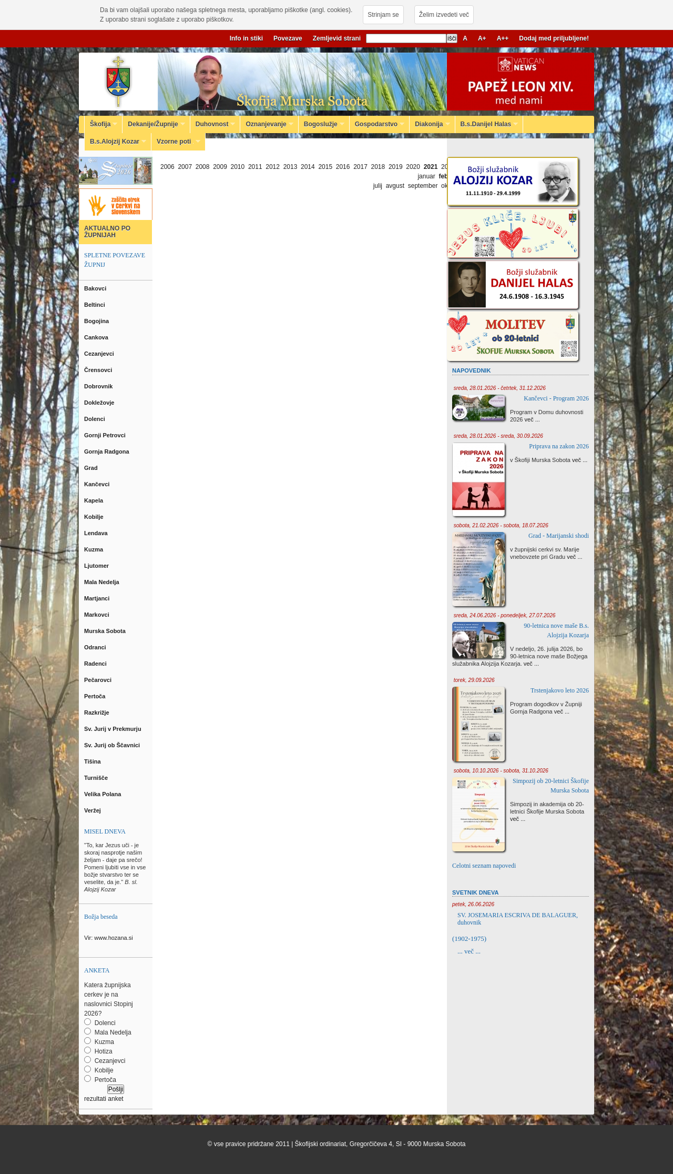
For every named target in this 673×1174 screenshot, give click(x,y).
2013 (290, 166)
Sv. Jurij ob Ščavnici (112, 745)
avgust (395, 185)
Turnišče (97, 778)
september (423, 185)
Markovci (97, 614)
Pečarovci (98, 680)
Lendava (96, 533)
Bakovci (96, 288)
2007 (185, 166)
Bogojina (97, 321)
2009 (220, 166)
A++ (503, 38)
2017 (360, 166)
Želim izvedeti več (444, 14)
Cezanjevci (100, 353)
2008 (203, 166)
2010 (238, 166)
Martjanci (97, 598)
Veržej (93, 810)
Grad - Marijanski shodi (558, 535)
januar (426, 176)
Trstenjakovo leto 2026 (560, 690)
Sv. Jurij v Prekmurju (113, 729)
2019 (396, 166)
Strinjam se (383, 14)
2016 (343, 166)
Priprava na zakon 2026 (559, 446)
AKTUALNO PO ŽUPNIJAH (107, 232)
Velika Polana (103, 794)
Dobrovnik (99, 386)
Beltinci (95, 305)
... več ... (469, 951)
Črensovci (99, 370)
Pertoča (95, 696)
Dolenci (95, 419)
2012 (273, 166)
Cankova (97, 337)
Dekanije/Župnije (154, 124)
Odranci (96, 647)
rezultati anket (104, 1098)
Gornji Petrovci (105, 435)
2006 (167, 166)
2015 (325, 166)
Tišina (93, 761)
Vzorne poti (175, 141)
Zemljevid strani (337, 38)
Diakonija (430, 124)
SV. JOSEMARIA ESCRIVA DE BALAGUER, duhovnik (517, 918)
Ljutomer (97, 566)
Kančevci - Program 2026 (556, 398)
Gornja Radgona (107, 451)
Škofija (101, 124)
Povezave (287, 38)
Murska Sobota (106, 631)
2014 (308, 166)
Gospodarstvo (377, 124)
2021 (431, 166)
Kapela (94, 500)
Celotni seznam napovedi (484, 865)
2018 (378, 166)
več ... (532, 419)
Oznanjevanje (266, 124)
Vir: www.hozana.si (108, 938)
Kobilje (94, 517)
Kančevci (97, 484)
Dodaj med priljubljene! (554, 38)
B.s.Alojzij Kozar (115, 141)
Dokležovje (100, 402)
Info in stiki (246, 38)
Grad (91, 468)
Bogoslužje (321, 124)
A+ (482, 38)
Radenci (97, 663)
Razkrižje (97, 712)
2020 (413, 166)
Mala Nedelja (103, 582)
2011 (255, 166)
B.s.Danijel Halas (486, 124)
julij (377, 185)
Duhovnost (213, 124)
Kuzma (94, 549)
